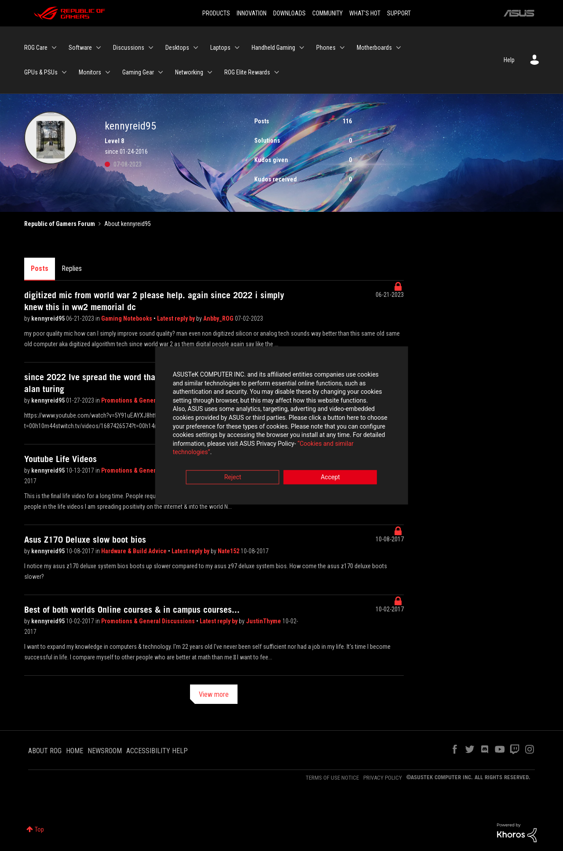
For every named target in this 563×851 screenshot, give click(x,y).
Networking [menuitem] (189, 72)
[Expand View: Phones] (342, 47)
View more (214, 694)
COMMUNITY (327, 13)
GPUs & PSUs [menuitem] (41, 72)
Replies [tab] (72, 268)
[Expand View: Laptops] (237, 47)
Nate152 (229, 551)
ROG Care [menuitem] (36, 47)
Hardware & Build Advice (134, 551)
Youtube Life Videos (60, 459)
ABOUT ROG (45, 751)
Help (509, 59)
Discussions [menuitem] (128, 47)
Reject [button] (232, 474)
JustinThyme (264, 621)
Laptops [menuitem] (220, 47)
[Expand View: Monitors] (107, 72)
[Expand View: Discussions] (150, 47)
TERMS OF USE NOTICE (332, 777)
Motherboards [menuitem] (374, 47)
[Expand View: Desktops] (195, 47)
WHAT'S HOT (364, 13)
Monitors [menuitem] (90, 72)
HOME (74, 751)
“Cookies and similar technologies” (223, 449)
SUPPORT (399, 13)
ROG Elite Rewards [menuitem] (247, 72)
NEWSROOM (105, 751)
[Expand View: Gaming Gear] (160, 72)
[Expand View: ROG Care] (54, 47)
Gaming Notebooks (127, 318)
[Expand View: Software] (98, 47)
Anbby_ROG (219, 318)
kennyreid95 (48, 318)
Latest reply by (176, 318)
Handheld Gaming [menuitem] (273, 47)
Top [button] (39, 829)
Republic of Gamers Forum (59, 223)
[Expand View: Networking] (209, 72)
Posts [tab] (39, 268)
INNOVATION (252, 13)
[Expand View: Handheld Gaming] (301, 47)
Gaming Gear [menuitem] (138, 72)
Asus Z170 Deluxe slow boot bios (85, 539)
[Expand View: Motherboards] (398, 47)
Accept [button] (330, 474)
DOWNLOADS (289, 13)
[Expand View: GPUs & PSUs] (64, 72)
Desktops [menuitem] (177, 47)
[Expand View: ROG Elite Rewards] (276, 72)
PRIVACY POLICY (382, 777)
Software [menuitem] (80, 47)
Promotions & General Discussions (148, 621)
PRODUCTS (216, 13)
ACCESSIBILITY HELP (157, 751)
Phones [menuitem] (326, 47)
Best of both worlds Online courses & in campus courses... (132, 609)
